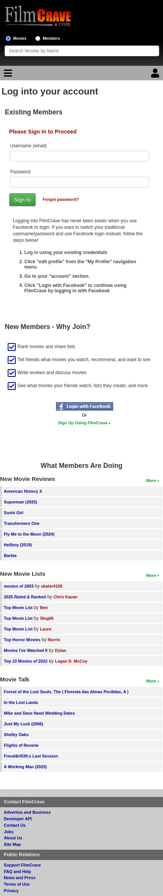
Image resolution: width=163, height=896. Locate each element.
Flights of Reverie (21, 745)
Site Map (12, 844)
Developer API (18, 818)
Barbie (10, 555)
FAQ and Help (17, 871)
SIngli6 (46, 618)
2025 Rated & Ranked (25, 597)
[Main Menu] (7, 75)
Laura (45, 629)
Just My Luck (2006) (23, 724)
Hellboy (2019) (18, 544)
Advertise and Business (27, 812)
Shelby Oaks (16, 734)
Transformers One (22, 523)
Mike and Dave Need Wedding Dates (39, 713)
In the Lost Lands (21, 702)
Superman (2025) (20, 502)
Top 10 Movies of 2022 (26, 661)
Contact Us (15, 825)
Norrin (54, 639)
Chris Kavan (65, 597)
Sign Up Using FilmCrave (83, 422)
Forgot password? (61, 199)
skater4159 (52, 586)
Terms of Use (17, 884)
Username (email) (28, 145)
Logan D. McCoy (71, 661)
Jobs (8, 831)
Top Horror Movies (22, 639)
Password (20, 171)
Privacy (11, 890)
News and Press (20, 877)
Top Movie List (18, 607)
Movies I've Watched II (26, 650)
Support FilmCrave (22, 865)
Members (51, 38)
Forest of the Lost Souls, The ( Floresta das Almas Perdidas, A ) (66, 691)
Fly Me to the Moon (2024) (29, 534)
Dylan (60, 650)
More (151, 480)
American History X (23, 491)
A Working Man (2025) (25, 766)
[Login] (156, 75)
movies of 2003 (18, 586)
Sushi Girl (13, 512)
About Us (13, 838)
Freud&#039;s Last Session (31, 756)
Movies (19, 38)
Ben (44, 607)
